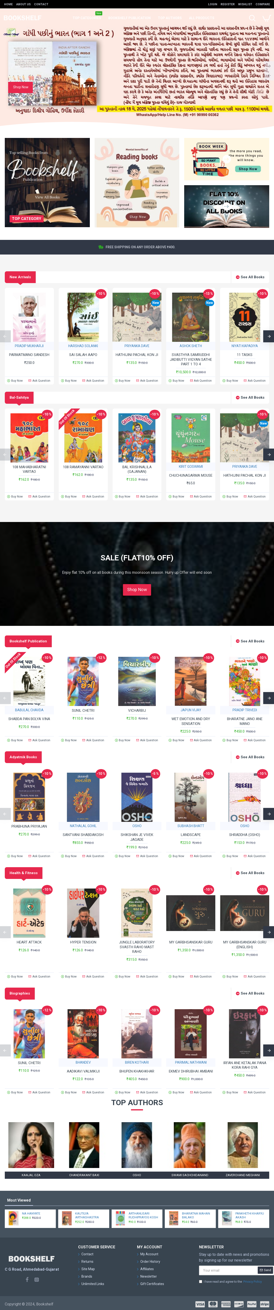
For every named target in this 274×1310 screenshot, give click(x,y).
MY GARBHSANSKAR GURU (190, 942)
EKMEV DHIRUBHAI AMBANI (191, 1071)
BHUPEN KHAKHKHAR (137, 1071)
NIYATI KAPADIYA (245, 346)
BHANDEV (83, 1062)
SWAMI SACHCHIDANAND (189, 1175)
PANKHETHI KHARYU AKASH (249, 1215)
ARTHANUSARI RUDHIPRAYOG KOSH (143, 1215)
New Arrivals (20, 277)
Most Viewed (19, 1200)
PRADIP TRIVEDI (245, 710)
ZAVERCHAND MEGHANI (243, 1175)
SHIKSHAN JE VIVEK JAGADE (137, 837)
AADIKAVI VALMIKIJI (83, 1071)
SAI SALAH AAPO (83, 355)
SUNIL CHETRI (83, 710)
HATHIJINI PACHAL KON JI (137, 355)
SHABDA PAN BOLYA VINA (29, 719)
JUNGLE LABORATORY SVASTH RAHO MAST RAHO (137, 947)
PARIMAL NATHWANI (191, 1062)
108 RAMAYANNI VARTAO (83, 467)
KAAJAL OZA (31, 1175)
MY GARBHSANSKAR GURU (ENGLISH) (244, 944)
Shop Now (137, 589)
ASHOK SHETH (191, 346)
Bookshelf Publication (28, 641)
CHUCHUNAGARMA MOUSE (190, 475)
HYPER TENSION (83, 942)
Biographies (20, 993)
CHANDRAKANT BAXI (84, 1175)
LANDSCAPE (191, 835)
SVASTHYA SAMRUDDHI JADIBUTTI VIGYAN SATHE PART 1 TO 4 (191, 359)
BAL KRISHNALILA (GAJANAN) (137, 469)
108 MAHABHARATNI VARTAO (29, 469)
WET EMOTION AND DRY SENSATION (190, 721)
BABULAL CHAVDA (29, 710)
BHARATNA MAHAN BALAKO (196, 1215)
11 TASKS (244, 355)
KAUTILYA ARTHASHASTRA (87, 1215)
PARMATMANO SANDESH (29, 355)
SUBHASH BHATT (190, 826)
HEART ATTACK (29, 942)
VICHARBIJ (137, 710)
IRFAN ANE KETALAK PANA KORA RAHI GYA (244, 1065)
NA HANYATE (31, 1213)
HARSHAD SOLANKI (83, 346)
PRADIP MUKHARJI (29, 346)
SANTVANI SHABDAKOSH (83, 835)
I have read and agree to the (231, 1281)
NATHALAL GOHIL (83, 826)
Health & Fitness (24, 873)
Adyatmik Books (23, 757)
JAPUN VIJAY (191, 710)
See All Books (252, 277)
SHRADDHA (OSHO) (244, 835)
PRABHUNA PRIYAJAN (29, 826)
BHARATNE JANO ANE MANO (245, 721)
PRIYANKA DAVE (137, 346)
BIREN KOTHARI (137, 1062)
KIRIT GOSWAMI (191, 466)
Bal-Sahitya (19, 397)
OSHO (137, 826)
